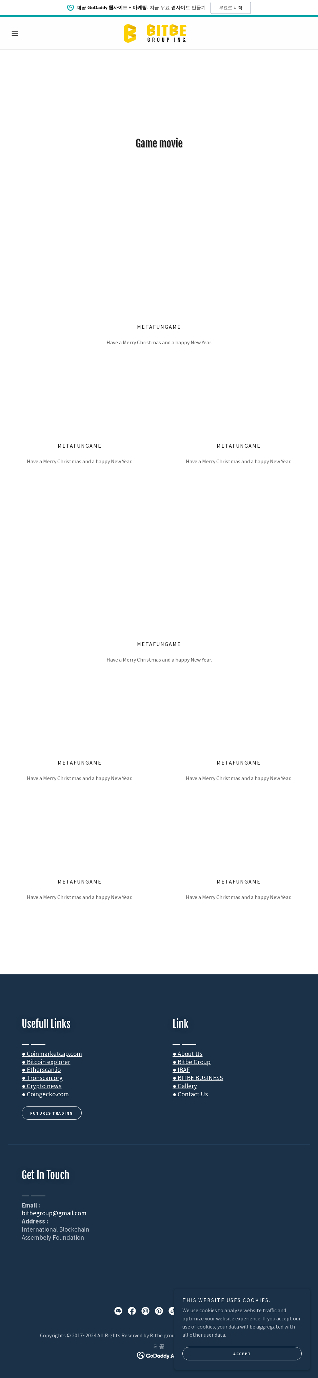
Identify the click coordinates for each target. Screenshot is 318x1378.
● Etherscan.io (41, 1070)
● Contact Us (190, 1094)
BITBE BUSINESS (200, 1078)
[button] (31, 33)
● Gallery (185, 1086)
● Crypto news (41, 1086)
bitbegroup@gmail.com (54, 1213)
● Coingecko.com (45, 1094)
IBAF (184, 1070)
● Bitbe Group (192, 1062)
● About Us (187, 1054)
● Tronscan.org (42, 1078)
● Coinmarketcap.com (52, 1054)
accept (242, 1353)
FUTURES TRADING (51, 1113)
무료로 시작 (230, 7)
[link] (159, 33)
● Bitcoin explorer (46, 1062)
